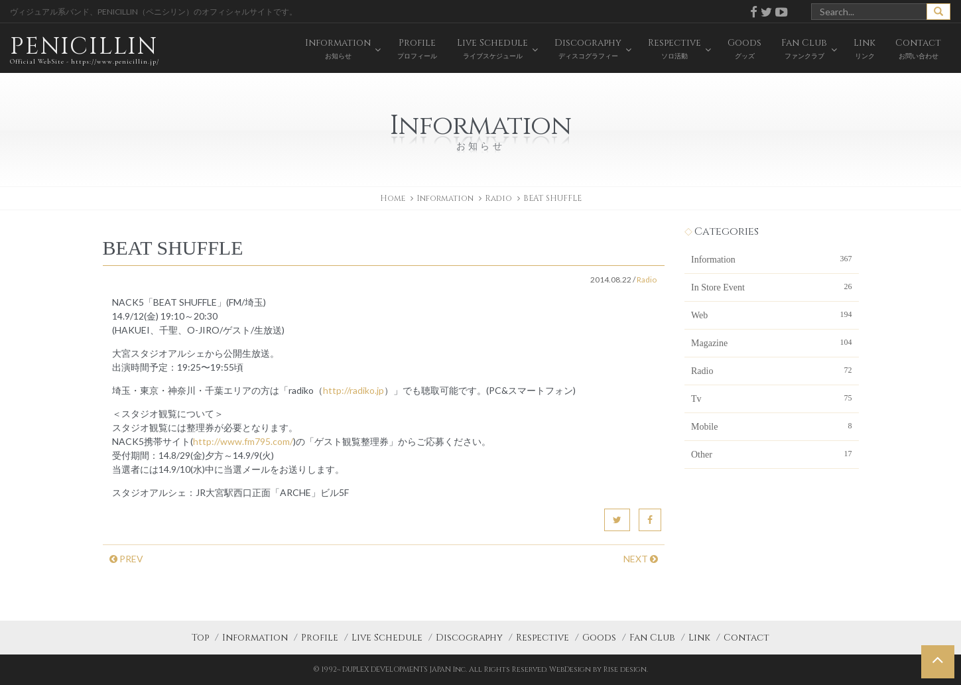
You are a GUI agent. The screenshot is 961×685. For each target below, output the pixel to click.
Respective (542, 637)
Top (200, 637)
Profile (319, 637)
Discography (469, 637)
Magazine (771, 342)
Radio (498, 198)
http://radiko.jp (353, 390)
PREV (126, 558)
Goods (599, 637)
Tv (771, 398)
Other (771, 454)
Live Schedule (387, 637)
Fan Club (652, 637)
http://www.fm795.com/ (243, 441)
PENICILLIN (84, 49)
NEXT (640, 558)
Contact (746, 637)
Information (771, 259)
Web (771, 314)
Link (699, 637)
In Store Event (771, 286)
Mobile (771, 426)
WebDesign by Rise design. (598, 669)
